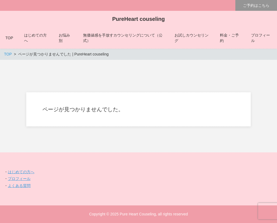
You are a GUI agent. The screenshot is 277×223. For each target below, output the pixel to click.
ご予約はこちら (256, 5)
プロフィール (19, 178)
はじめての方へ (21, 172)
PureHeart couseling (138, 19)
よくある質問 (19, 185)
